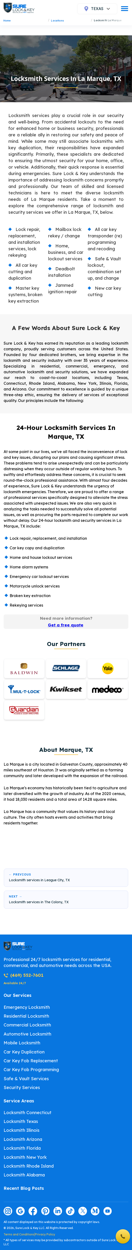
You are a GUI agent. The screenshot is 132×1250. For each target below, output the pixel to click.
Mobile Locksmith (22, 1043)
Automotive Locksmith (27, 1034)
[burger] (124, 8)
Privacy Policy (45, 1234)
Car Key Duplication (24, 1052)
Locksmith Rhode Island (29, 1166)
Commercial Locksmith (27, 1025)
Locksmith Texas (21, 1121)
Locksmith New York (25, 1157)
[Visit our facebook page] (33, 1211)
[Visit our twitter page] (82, 1211)
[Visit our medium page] (95, 1211)
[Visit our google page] (20, 1211)
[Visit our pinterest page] (45, 1211)
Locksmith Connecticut (28, 1112)
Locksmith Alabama (24, 1175)
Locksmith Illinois (22, 1130)
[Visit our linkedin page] (57, 1211)
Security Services (22, 1087)
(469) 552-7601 (23, 975)
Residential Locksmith (26, 1016)
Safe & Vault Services (26, 1078)
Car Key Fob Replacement (31, 1060)
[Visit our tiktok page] (70, 1211)
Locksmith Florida (22, 1148)
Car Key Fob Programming (31, 1069)
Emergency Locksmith (27, 1007)
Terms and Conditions (19, 1234)
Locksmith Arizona (23, 1139)
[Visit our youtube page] (107, 1211)
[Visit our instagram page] (8, 1211)
